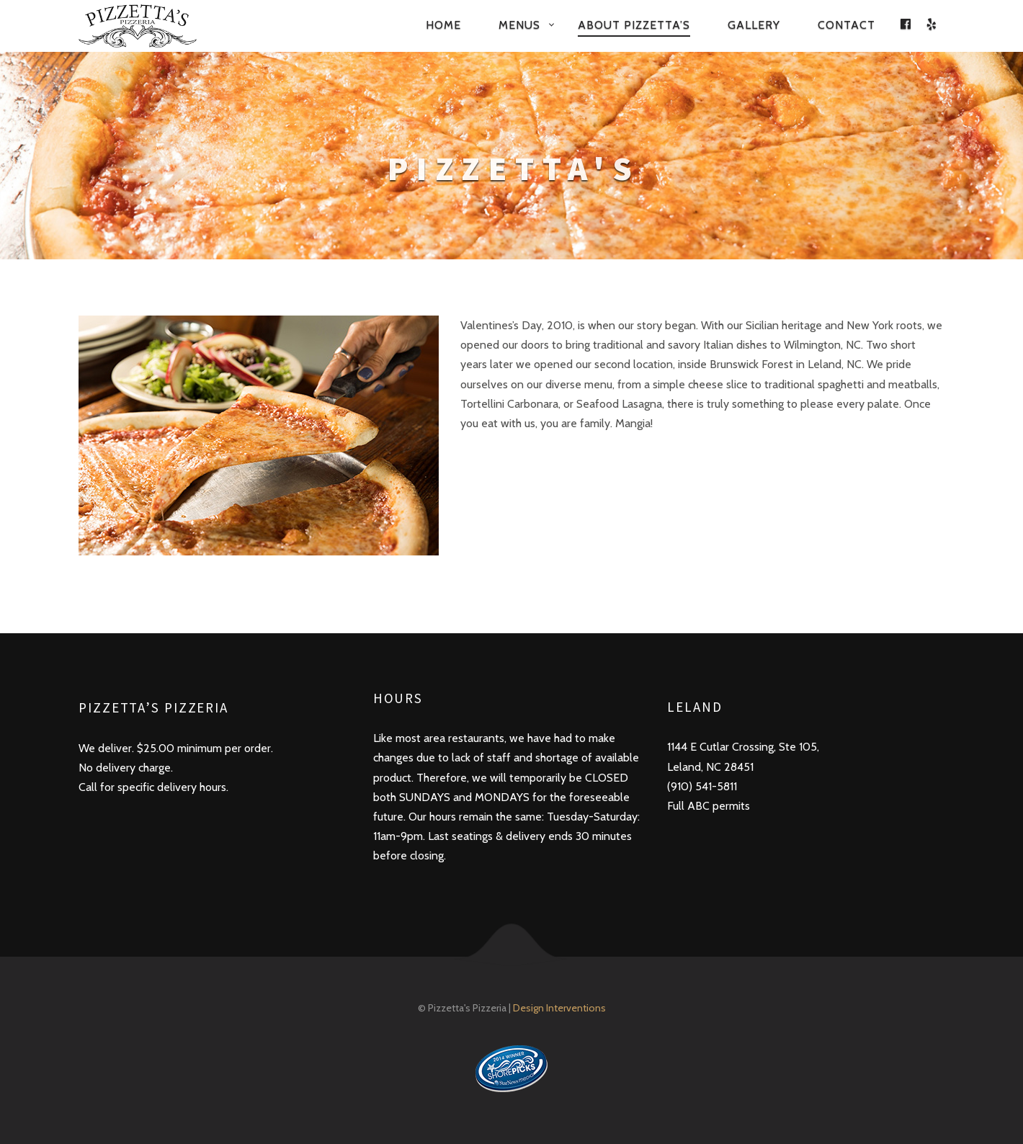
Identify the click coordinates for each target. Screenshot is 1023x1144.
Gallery (754, 25)
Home (443, 25)
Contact (846, 25)
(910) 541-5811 (702, 786)
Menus (519, 25)
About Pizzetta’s (634, 25)
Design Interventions (559, 1007)
